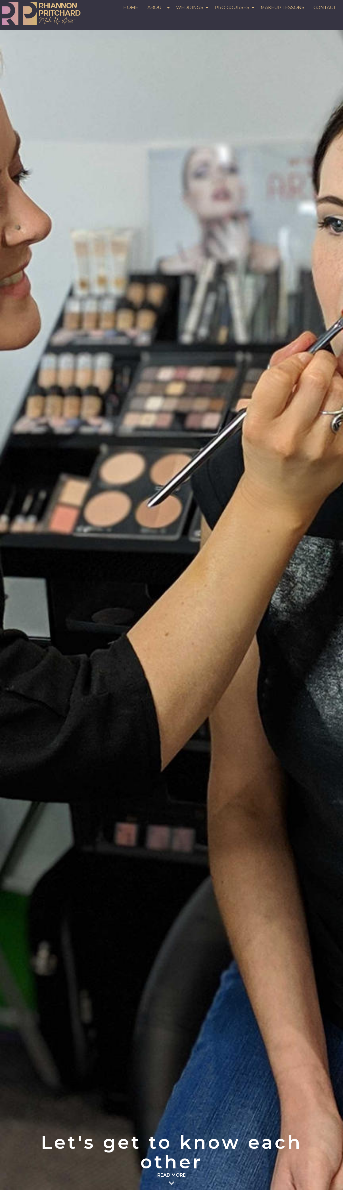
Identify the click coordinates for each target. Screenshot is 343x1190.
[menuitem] (131, 7)
